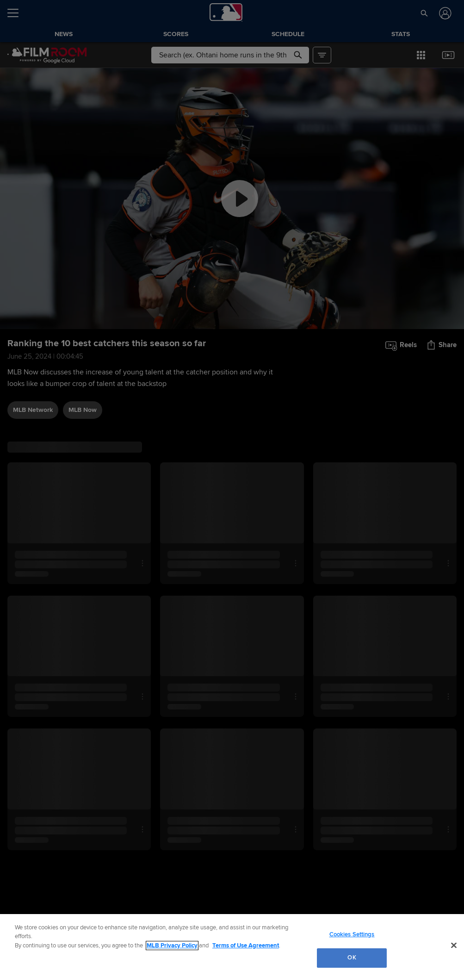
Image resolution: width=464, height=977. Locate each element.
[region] (232, 945)
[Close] (454, 945)
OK (351, 957)
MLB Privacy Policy (172, 945)
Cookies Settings (352, 934)
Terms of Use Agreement (245, 945)
